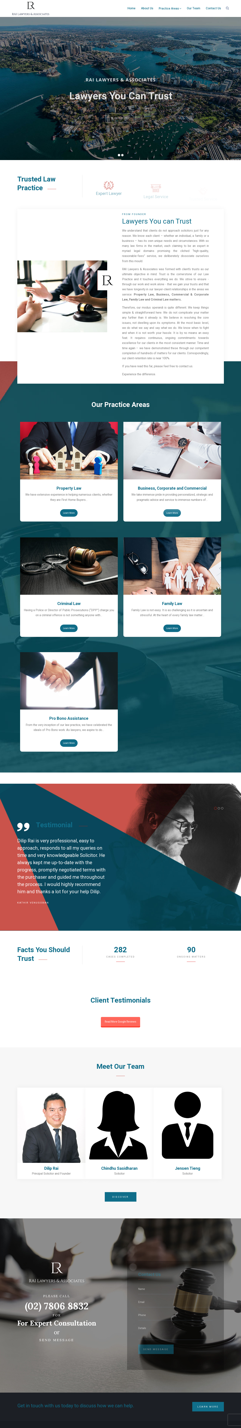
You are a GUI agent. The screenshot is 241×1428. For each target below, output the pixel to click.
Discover (120, 1197)
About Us (147, 8)
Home (131, 8)
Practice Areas (170, 8)
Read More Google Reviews (120, 1022)
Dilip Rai (51, 1168)
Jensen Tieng (187, 1168)
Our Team (193, 8)
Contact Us (213, 8)
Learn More (69, 513)
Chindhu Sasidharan (119, 1168)
